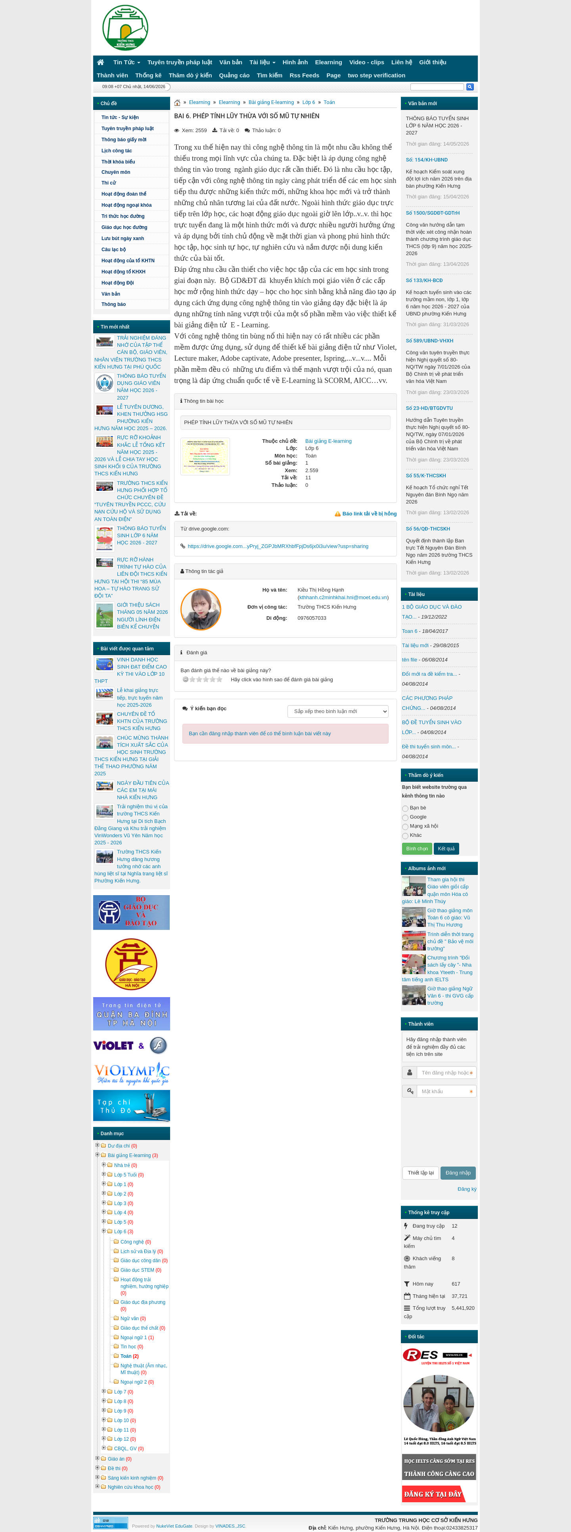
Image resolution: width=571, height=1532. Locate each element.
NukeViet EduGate (174, 1526)
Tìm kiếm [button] (270, 75)
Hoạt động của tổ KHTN (128, 260)
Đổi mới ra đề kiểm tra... (429, 674)
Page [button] (333, 75)
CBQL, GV (129, 1448)
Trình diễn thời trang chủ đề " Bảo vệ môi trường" (450, 941)
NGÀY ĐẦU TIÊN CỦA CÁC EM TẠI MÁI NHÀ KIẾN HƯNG (143, 790)
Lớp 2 (123, 1194)
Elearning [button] (328, 62)
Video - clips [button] (366, 62)
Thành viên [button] (112, 75)
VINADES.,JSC (230, 1526)
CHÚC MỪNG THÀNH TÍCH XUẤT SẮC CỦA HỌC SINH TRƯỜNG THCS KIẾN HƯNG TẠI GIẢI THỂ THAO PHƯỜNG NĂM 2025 (131, 756)
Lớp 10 (125, 1420)
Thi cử (109, 183)
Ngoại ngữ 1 (137, 1337)
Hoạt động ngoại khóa (126, 205)
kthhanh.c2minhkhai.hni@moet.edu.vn (343, 597)
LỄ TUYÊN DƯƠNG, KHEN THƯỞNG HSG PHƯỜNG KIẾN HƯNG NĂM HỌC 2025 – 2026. (131, 418)
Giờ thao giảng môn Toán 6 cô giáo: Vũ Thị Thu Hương (450, 917)
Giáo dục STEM (141, 1270)
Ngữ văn (133, 1318)
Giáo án (120, 1459)
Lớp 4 (123, 1212)
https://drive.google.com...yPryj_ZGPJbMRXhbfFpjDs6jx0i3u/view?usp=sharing (278, 546)
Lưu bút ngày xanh (123, 238)
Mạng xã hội (420, 826)
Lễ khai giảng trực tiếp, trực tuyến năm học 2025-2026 (140, 697)
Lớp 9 (123, 1411)
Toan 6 (410, 631)
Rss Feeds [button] (304, 75)
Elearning (200, 102)
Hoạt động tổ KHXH (124, 272)
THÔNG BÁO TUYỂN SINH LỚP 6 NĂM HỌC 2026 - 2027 (141, 535)
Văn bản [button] (230, 62)
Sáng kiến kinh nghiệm (135, 1478)
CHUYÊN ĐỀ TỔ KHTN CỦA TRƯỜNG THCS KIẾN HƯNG (142, 721)
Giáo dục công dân (144, 1260)
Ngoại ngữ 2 (137, 1382)
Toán (329, 102)
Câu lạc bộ (134, 249)
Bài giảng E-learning (271, 102)
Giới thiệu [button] (432, 62)
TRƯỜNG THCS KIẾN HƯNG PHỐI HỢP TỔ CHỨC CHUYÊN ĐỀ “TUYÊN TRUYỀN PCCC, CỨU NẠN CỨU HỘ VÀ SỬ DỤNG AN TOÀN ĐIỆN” (131, 501)
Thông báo (114, 304)
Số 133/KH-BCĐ (424, 280)
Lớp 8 (123, 1401)
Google (414, 817)
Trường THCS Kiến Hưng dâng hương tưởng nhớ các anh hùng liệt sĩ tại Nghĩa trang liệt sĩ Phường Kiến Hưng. (131, 866)
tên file (409, 660)
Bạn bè (414, 808)
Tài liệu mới (415, 645)
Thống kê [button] (148, 75)
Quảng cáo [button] (234, 75)
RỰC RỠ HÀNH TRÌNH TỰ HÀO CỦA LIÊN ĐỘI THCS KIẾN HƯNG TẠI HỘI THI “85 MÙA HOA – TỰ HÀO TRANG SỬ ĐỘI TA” (130, 578)
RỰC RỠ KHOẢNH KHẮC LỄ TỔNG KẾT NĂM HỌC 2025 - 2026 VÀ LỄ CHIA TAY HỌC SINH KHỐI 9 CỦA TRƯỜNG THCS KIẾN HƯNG (129, 455)
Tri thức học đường (134, 216)
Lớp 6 (309, 102)
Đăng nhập (458, 1173)
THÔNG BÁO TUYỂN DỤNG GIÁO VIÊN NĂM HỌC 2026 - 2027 (141, 387)
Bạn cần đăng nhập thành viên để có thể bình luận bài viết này (260, 733)
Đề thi (118, 1468)
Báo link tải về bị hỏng (370, 514)
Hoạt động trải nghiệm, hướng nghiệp (145, 1286)
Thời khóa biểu (118, 162)
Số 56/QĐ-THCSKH (428, 529)
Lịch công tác (117, 151)
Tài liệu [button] (262, 64)
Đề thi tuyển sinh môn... (429, 747)
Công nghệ (136, 1242)
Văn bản (111, 294)
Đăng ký (467, 1189)
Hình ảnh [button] (295, 62)
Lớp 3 (123, 1203)
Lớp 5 (123, 1222)
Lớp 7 (123, 1392)
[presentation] (434, 1132)
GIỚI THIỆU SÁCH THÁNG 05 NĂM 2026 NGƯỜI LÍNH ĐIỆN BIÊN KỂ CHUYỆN (142, 616)
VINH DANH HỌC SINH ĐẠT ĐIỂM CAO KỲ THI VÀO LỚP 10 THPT (130, 670)
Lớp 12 (125, 1439)
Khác (412, 835)
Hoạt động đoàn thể (124, 194)
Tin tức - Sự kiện (120, 117)
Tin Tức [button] (126, 64)
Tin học (132, 1346)
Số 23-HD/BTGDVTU (429, 408)
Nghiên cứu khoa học (134, 1487)
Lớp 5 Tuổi (129, 1175)
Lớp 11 (125, 1430)
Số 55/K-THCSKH (426, 476)
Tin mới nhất (115, 327)
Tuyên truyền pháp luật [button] (180, 62)
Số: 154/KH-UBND (427, 160)
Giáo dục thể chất (143, 1328)
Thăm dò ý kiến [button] (190, 75)
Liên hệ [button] (401, 62)
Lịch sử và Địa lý (142, 1251)
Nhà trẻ (125, 1165)
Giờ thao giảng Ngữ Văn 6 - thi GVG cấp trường (450, 996)
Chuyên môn (116, 172)
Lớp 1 (123, 1184)
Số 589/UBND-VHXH (430, 341)
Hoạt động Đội (118, 283)
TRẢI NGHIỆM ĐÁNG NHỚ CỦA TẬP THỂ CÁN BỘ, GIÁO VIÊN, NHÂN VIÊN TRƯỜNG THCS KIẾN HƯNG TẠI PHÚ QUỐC (130, 352)
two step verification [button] (376, 75)
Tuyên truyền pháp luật (128, 128)
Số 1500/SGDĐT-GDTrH (433, 213)
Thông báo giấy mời (124, 139)
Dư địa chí (122, 1146)
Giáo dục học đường (125, 227)
